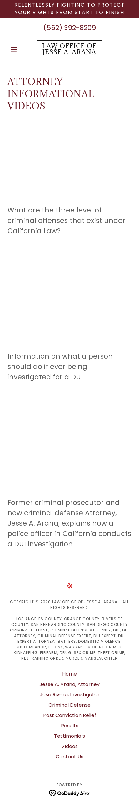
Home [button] (69, 674)
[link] (69, 49)
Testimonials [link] (69, 736)
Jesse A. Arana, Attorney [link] (69, 684)
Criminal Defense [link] (69, 705)
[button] (16, 49)
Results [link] (69, 725)
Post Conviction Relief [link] (69, 715)
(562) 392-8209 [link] (69, 28)
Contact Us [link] (69, 756)
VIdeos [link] (69, 746)
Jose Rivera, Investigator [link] (70, 694)
